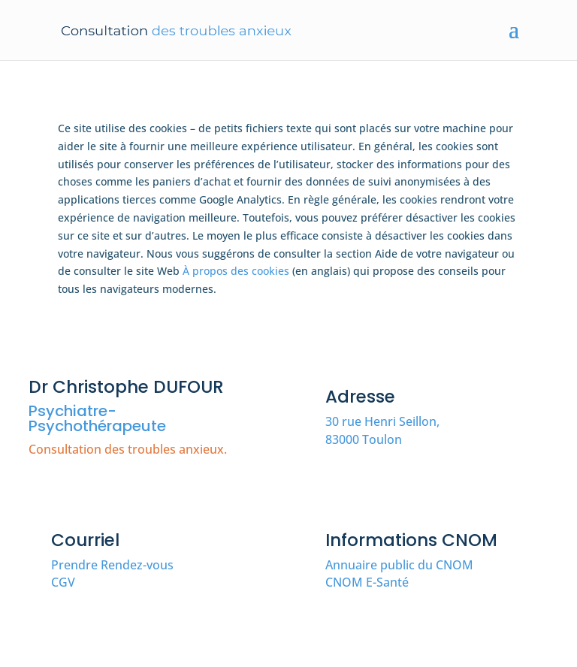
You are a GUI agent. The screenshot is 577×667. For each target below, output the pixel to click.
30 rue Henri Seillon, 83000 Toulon (382, 430)
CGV (63, 582)
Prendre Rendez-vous (112, 565)
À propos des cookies (236, 271)
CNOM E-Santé (367, 582)
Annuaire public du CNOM (399, 565)
